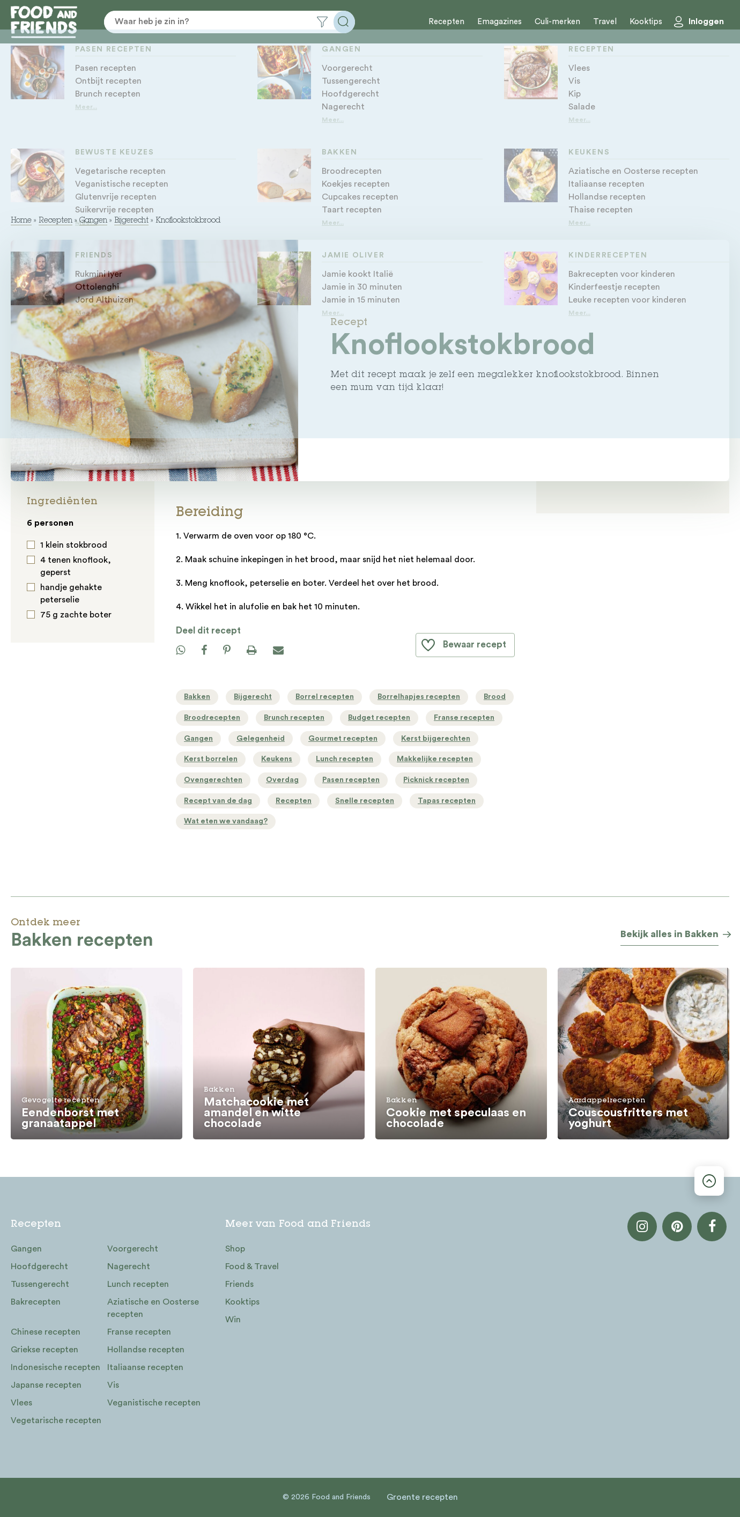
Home (21, 221)
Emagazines (499, 22)
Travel (605, 22)
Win (233, 1319)
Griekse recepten (44, 1349)
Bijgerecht (131, 221)
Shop (235, 1248)
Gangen (93, 221)
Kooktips (646, 22)
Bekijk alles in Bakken (669, 934)
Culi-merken (557, 22)
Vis (113, 1385)
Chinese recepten (45, 1332)
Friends (239, 1284)
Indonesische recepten (55, 1367)
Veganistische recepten (154, 1402)
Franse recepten (139, 1332)
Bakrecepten (36, 1302)
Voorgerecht (132, 1248)
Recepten (446, 22)
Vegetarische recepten (56, 1420)
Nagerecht (128, 1266)
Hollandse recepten (145, 1349)
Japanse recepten (46, 1385)
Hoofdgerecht (39, 1266)
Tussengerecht (40, 1284)
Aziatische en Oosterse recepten (153, 1308)
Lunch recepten (138, 1284)
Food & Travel (252, 1266)
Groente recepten (422, 1497)
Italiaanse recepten (145, 1367)
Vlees (21, 1402)
